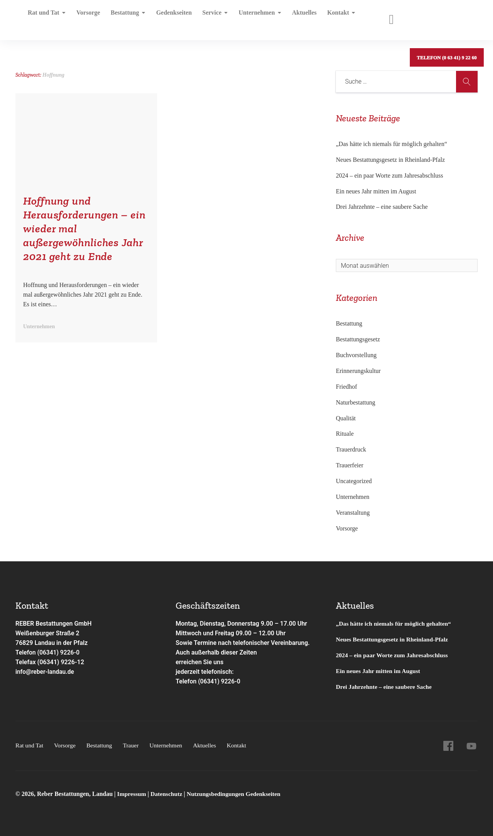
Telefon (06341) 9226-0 (48, 652)
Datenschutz (167, 794)
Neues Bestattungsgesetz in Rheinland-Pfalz (391, 159)
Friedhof (346, 386)
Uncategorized (354, 481)
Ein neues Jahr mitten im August (376, 191)
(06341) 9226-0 (219, 681)
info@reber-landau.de (45, 671)
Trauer (133, 745)
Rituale (345, 433)
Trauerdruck (351, 449)
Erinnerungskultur (358, 371)
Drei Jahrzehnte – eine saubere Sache (382, 206)
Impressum (132, 794)
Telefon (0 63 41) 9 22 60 (446, 17)
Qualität (346, 418)
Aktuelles (296, 17)
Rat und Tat (47, 17)
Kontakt (332, 17)
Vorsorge (87, 17)
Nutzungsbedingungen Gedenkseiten (236, 794)
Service (210, 17)
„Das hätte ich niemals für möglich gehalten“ (391, 144)
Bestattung (125, 17)
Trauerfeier (349, 465)
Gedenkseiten (170, 17)
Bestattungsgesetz (358, 339)
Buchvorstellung (356, 355)
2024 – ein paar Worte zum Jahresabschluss (389, 175)
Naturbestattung (355, 402)
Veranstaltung (353, 512)
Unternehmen (253, 17)
